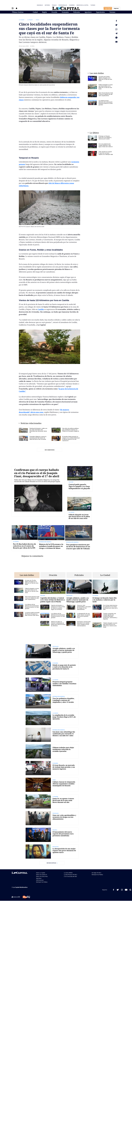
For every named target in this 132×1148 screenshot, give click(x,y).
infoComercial (39, 877)
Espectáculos (100, 12)
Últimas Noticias (17, 12)
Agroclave (88, 12)
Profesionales (63, 5)
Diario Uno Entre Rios (42, 874)
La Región (30, 19)
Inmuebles (40, 5)
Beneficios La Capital (82, 5)
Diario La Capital (40, 870)
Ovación (54, 12)
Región (44, 12)
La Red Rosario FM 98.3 (70, 872)
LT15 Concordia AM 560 (70, 874)
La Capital (21, 19)
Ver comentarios (49, 449)
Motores (47, 5)
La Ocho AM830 (68, 870)
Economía (65, 12)
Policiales (76, 12)
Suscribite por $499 (107, 8)
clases (37, 19)
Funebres (72, 5)
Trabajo (54, 5)
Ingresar (116, 8)
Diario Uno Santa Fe (41, 872)
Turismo (92, 5)
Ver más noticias (51, 860)
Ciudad (35, 12)
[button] (13, 8)
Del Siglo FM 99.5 (96, 870)
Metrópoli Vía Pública (41, 879)
